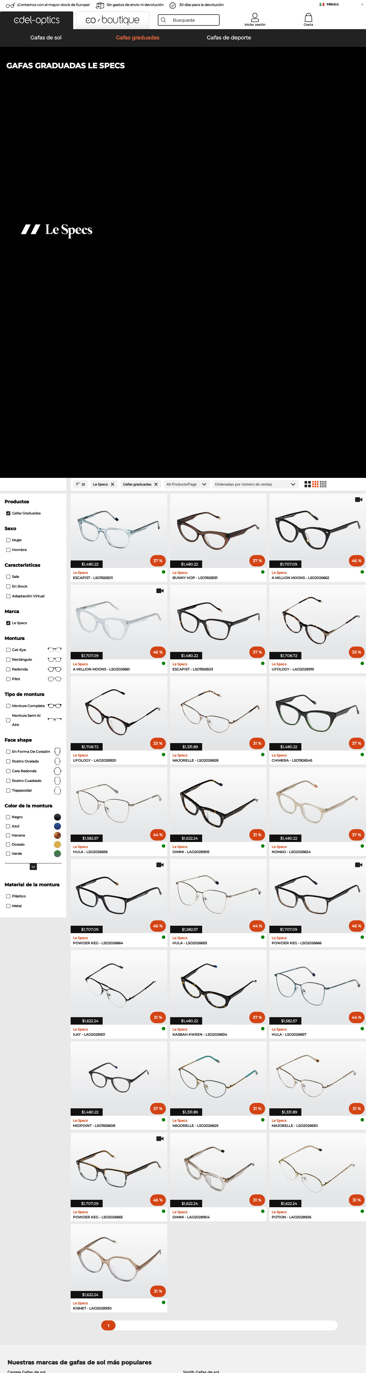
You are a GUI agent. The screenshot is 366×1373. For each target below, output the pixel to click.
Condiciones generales (25, 1345)
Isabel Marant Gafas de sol (208, 1031)
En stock (16, 225)
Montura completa (33, 344)
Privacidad (60, 1345)
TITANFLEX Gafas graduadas (206, 1079)
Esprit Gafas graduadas (29, 1086)
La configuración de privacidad (33, 1237)
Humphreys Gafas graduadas (35, 1073)
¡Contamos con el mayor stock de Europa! (53, 5)
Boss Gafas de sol (24, 1038)
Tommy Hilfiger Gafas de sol (210, 1017)
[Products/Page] (187, 123)
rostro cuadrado (33, 419)
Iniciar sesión (254, 25)
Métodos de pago (140, 1237)
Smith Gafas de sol (201, 1010)
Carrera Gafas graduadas (202, 1073)
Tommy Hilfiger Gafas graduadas (210, 1066)
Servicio (132, 1228)
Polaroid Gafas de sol (27, 1017)
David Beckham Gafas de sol (35, 1031)
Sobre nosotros (20, 1228)
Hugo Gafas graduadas (201, 1086)
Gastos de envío (139, 1244)
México (333, 4)
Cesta (308, 25)
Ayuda (249, 1228)
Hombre (16, 188)
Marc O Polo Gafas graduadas (35, 1066)
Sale (12, 215)
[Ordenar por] (256, 123)
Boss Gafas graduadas (28, 1093)
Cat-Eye (33, 288)
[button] (36, 20)
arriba (355, 1345)
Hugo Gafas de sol (200, 1024)
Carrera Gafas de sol (26, 1010)
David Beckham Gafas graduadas (211, 1093)
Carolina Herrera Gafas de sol (210, 1038)
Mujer (14, 178)
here (152, 1161)
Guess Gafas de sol (25, 1024)
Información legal (89, 1345)
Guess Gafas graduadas (30, 1079)
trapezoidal (33, 429)
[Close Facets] (33, 122)
